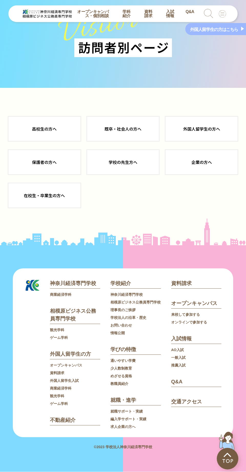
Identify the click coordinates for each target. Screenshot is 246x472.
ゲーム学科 (59, 338)
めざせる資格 (121, 376)
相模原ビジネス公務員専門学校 (135, 302)
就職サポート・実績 (126, 412)
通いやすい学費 (123, 361)
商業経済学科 (60, 295)
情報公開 (117, 333)
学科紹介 (126, 13)
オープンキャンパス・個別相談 (93, 13)
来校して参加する (185, 315)
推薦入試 (178, 365)
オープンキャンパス (66, 365)
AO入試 (177, 350)
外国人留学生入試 (64, 381)
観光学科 (57, 330)
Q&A (190, 11)
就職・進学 (123, 400)
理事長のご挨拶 (123, 310)
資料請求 (148, 13)
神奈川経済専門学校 (73, 283)
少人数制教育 (121, 368)
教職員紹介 (119, 384)
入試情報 (170, 13)
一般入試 (178, 358)
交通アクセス (186, 402)
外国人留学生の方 (70, 354)
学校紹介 (120, 283)
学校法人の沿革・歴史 (128, 318)
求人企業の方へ (123, 427)
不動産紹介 (63, 420)
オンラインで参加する (189, 322)
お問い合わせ (121, 325)
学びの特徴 (123, 349)
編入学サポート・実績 (128, 419)
